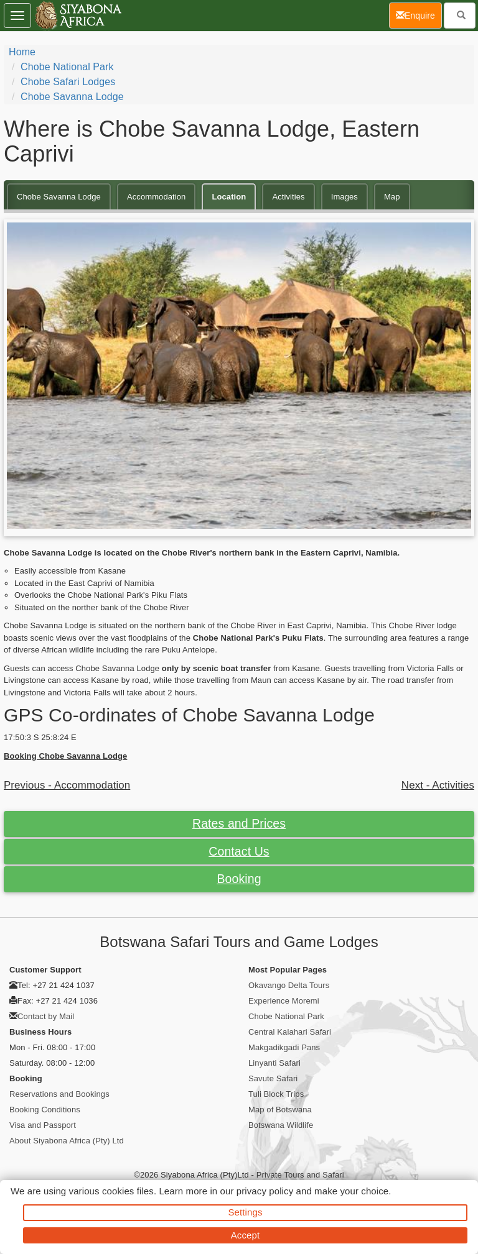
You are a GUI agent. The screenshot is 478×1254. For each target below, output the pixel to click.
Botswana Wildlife (280, 1125)
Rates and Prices (239, 823)
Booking (239, 879)
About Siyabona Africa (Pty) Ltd (66, 1140)
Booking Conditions (44, 1109)
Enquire (419, 15)
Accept (245, 1235)
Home (22, 52)
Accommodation (156, 196)
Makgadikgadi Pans (284, 1047)
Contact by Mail (45, 1016)
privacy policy (265, 1191)
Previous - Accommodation (67, 785)
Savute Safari (273, 1078)
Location (229, 196)
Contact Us (239, 851)
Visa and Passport (42, 1125)
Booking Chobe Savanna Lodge (65, 756)
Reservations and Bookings (59, 1094)
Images (344, 196)
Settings (245, 1212)
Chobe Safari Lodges (68, 81)
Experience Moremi (283, 1000)
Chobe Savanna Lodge (72, 96)
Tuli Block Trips (276, 1094)
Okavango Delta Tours (288, 985)
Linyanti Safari (274, 1063)
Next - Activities (437, 785)
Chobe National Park (67, 67)
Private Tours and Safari (300, 1174)
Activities (288, 196)
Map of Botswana (280, 1109)
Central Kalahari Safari (289, 1032)
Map (392, 196)
